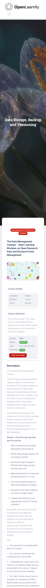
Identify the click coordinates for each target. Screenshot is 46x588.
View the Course (18, 355)
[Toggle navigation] (9, 14)
